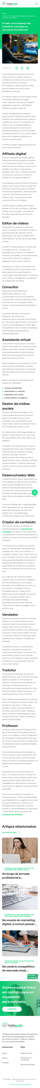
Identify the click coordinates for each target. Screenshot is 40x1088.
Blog (4, 13)
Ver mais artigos (9, 832)
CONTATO (11, 1009)
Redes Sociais (26, 1053)
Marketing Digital (28, 1065)
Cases (4, 1053)
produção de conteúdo (12, 814)
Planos (5, 1058)
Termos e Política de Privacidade (20, 1084)
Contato (5, 1063)
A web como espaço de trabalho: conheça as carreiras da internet (18, 17)
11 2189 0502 (33, 978)
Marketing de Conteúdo (26, 1059)
